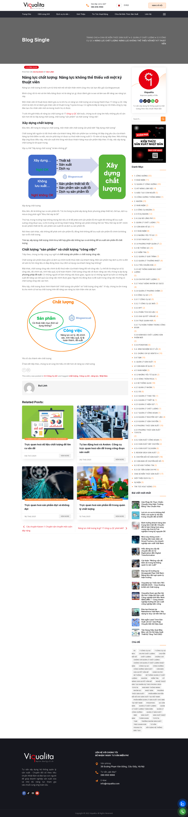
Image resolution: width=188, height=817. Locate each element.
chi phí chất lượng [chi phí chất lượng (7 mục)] (147, 654)
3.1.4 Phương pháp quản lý (146, 244)
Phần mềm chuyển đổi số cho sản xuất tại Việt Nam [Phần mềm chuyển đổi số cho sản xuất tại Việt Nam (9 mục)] (148, 695)
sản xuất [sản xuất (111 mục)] (145, 715)
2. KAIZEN (138, 201)
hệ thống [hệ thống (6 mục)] (137, 675)
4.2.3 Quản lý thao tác (144, 396)
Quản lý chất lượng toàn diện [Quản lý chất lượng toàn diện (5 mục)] (148, 707)
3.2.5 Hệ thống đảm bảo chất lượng (148, 270)
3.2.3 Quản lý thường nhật (147, 261)
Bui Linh (50, 72)
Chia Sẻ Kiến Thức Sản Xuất (126, 14)
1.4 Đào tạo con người (144, 193)
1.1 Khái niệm (139, 180)
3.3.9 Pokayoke (141, 345)
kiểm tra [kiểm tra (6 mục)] (155, 678)
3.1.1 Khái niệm (140, 231)
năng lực (95, 376)
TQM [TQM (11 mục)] (135, 721)
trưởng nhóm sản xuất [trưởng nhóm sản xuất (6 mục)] (151, 721)
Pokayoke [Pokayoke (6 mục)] (150, 703)
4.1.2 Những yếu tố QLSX (145, 375)
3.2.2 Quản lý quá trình (145, 256)
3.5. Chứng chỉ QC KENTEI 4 (146, 353)
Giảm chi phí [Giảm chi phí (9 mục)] (158, 672)
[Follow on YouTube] (157, 101)
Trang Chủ (26, 14)
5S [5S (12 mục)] (134, 651)
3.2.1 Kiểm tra (140, 252)
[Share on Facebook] (24, 370)
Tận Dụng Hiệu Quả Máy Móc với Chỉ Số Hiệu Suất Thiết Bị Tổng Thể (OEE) (152, 632)
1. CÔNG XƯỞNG (141, 176)
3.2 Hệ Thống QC (141, 248)
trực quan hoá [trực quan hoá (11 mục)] (140, 724)
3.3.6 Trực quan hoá (143, 321)
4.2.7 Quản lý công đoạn (146, 413)
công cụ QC (71, 113)
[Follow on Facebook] (141, 101)
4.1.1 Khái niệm (140, 370)
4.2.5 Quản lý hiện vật (144, 404)
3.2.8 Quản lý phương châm (147, 291)
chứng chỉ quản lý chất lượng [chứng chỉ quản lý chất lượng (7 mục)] (147, 660)
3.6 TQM (137, 358)
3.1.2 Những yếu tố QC (144, 235)
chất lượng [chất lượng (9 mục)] (146, 657)
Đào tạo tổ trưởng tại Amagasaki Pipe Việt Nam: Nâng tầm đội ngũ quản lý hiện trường (152, 574)
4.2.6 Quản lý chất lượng (146, 409)
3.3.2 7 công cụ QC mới (144, 304)
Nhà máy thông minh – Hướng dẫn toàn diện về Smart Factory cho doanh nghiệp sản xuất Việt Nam (152, 540)
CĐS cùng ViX (44, 14)
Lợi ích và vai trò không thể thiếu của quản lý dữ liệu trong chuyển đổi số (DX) (153, 514)
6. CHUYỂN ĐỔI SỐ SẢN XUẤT (146, 457)
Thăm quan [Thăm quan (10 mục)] (144, 718)
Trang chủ (92, 37)
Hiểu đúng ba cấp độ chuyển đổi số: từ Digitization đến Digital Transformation (151, 552)
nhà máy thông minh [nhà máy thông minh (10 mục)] (151, 687)
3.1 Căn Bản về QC (142, 227)
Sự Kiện (137, 482)
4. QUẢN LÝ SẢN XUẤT (143, 362)
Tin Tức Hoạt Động (100, 14)
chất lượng (73, 376)
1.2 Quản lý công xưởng (145, 184)
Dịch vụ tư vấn (63, 14)
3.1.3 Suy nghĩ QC (142, 239)
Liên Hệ (148, 14)
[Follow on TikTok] (145, 101)
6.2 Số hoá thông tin (144, 465)
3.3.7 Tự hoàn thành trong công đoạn (149, 326)
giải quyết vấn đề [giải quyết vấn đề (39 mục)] (141, 672)
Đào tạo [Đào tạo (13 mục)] (137, 730)
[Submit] (163, 119)
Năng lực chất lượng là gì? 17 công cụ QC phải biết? (103, 528)
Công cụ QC (84, 376)
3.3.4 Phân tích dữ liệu (144, 312)
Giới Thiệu (81, 14)
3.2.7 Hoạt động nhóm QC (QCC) (149, 283)
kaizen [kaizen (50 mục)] (144, 678)
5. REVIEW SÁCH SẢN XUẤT (145, 453)
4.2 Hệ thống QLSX (142, 383)
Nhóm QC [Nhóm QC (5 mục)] (137, 690)
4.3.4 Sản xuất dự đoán (145, 448)
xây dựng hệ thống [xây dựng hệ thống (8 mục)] (154, 727)
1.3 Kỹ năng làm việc (143, 188)
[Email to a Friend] (28, 370)
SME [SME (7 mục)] (135, 715)
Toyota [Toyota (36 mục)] (156, 718)
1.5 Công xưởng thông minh (147, 197)
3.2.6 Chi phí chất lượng (145, 279)
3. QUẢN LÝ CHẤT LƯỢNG (143, 37)
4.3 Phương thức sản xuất (146, 426)
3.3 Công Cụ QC (31, 67)
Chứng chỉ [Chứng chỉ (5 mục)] (159, 657)
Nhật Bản (104, 376)
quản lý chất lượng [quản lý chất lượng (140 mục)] (147, 706)
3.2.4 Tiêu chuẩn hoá (143, 265)
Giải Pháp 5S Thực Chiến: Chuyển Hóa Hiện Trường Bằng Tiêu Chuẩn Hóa (152, 504)
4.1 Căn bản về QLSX (143, 366)
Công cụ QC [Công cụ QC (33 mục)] (144, 666)
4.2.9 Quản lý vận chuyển (146, 421)
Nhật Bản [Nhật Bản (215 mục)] (149, 690)
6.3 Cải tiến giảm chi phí (145, 470)
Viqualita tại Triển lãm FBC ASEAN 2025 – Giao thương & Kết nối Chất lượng (153, 585)
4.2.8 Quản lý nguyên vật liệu (148, 417)
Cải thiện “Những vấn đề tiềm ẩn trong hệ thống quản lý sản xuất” (152, 563)
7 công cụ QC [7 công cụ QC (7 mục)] (145, 651)
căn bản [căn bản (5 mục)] (160, 669)
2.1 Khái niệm (139, 205)
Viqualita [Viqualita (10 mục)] (138, 727)
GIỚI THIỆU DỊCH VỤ (142, 478)
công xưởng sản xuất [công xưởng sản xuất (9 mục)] (143, 669)
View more (65, 456)
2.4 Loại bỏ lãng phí (143, 218)
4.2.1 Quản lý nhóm (143, 387)
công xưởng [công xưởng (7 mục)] (158, 666)
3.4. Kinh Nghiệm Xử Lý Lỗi (146, 349)
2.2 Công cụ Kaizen (143, 210)
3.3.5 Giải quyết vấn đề (144, 316)
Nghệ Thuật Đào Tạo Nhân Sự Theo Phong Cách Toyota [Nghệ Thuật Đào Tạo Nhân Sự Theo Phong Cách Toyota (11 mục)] (149, 684)
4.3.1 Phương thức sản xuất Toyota (147, 431)
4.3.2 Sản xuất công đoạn (146, 440)
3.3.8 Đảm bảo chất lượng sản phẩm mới (148, 336)
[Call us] (153, 101)
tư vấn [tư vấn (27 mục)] (153, 724)
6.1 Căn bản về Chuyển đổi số (147, 461)
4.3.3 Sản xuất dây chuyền (146, 444)
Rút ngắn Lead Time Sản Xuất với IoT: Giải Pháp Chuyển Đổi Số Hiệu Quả (152, 622)
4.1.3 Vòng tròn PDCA (144, 379)
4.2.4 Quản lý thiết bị (144, 400)
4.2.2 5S (137, 392)
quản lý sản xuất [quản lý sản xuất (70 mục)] (154, 712)
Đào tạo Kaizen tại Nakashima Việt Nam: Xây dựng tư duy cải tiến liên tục (153, 611)
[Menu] (164, 14)
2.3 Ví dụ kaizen (141, 214)
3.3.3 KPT (138, 308)
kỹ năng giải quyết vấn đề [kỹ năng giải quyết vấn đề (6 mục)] (148, 679)
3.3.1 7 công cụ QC (142, 299)
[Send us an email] (149, 101)
